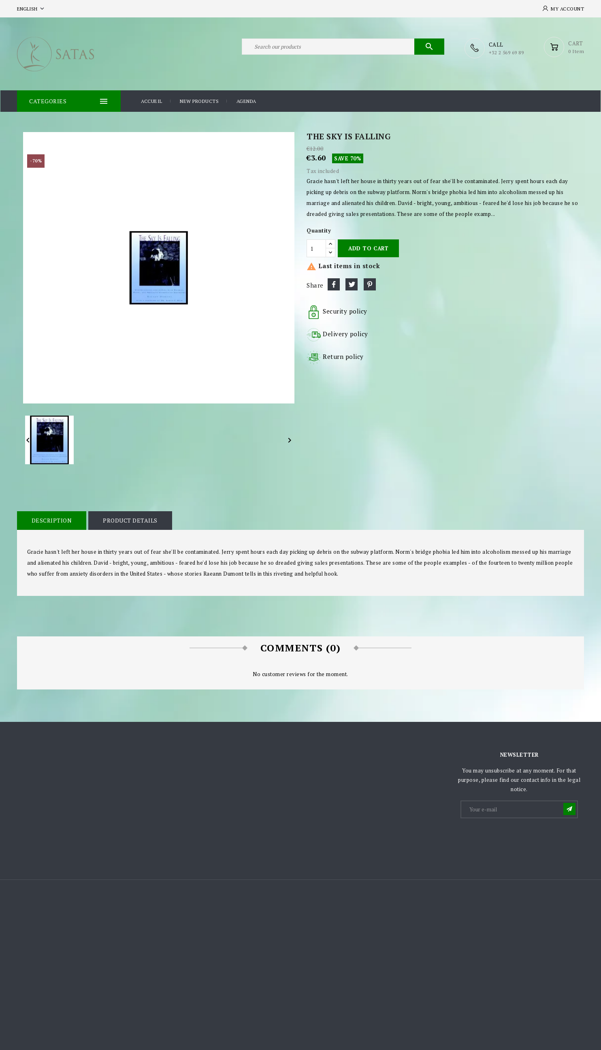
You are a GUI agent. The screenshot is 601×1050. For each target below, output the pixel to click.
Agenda (246, 101)
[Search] (343, 48)
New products (199, 101)
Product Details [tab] (129, 520)
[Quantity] (316, 248)
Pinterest (370, 284)
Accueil (151, 101)
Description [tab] (51, 520)
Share (334, 284)
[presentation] (522, 838)
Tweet (351, 284)
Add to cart (368, 248)
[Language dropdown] (31, 8)
